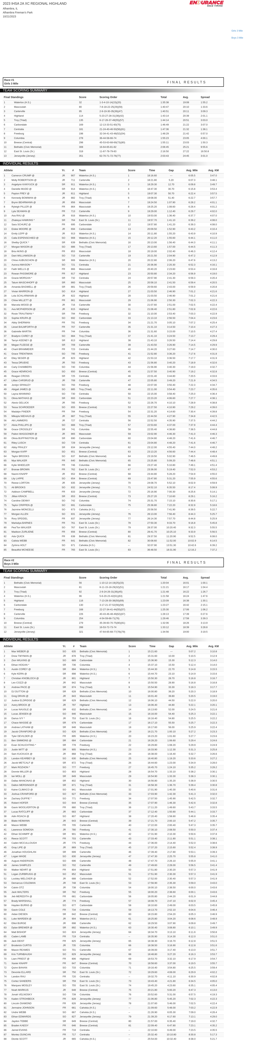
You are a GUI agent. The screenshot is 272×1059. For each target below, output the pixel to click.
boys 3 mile (237, 37)
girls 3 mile (237, 30)
